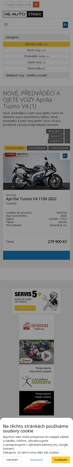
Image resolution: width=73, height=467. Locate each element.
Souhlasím (60, 460)
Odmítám (12, 460)
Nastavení (36, 460)
